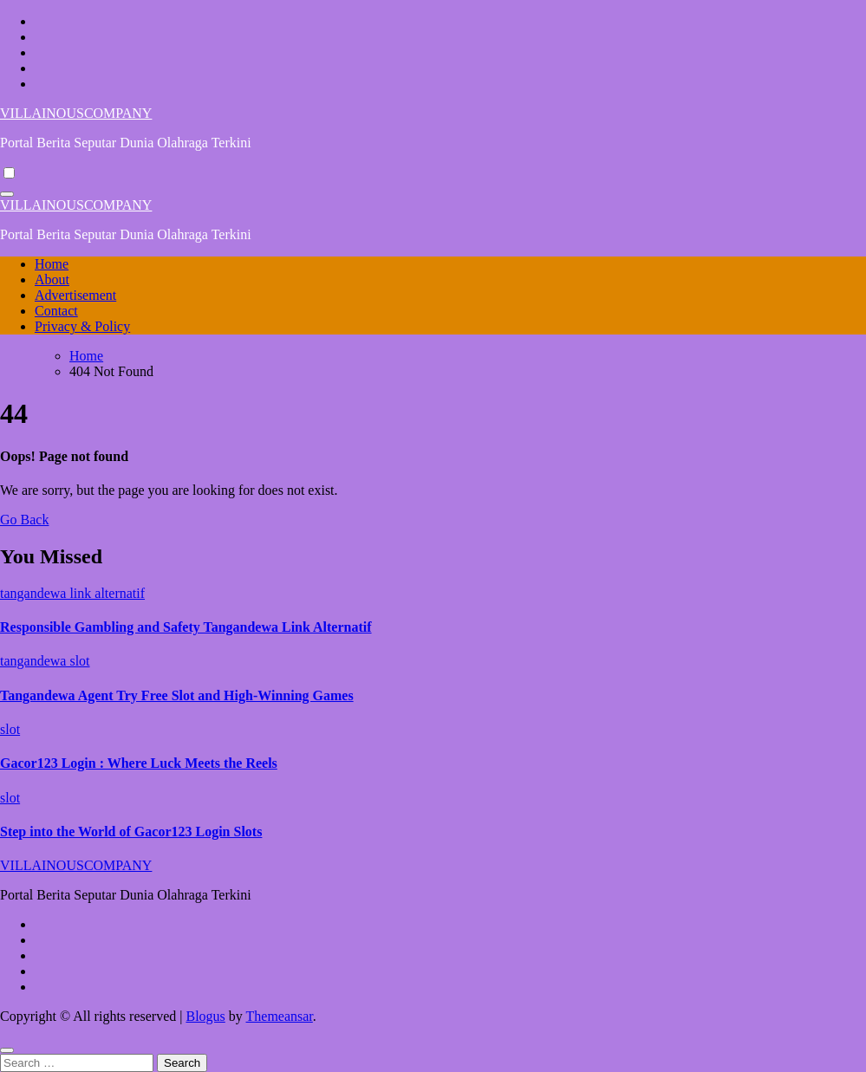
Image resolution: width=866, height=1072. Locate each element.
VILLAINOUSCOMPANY (76, 113)
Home (51, 264)
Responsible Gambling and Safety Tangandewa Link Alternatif (186, 627)
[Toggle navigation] (7, 194)
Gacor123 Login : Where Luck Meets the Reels (138, 763)
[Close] (7, 1050)
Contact (56, 310)
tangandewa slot (45, 660)
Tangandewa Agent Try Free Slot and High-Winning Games (177, 695)
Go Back (24, 519)
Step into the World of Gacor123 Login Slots (131, 831)
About (52, 279)
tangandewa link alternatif (72, 593)
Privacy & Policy (82, 326)
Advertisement (75, 295)
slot (10, 729)
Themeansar (279, 1016)
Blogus (205, 1016)
